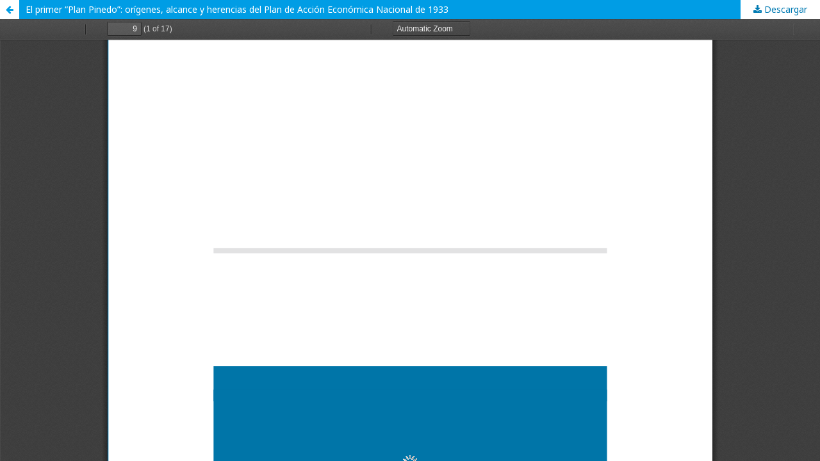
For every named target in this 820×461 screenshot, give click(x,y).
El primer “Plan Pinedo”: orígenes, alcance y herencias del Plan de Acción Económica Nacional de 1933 (237, 9)
